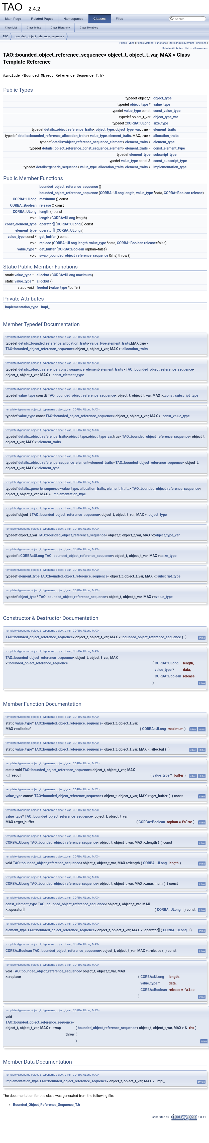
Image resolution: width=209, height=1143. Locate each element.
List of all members (196, 48)
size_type (160, 123)
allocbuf (43, 275)
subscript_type (164, 155)
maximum (47, 199)
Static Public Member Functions (187, 43)
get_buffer (47, 237)
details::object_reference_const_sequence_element (82, 148)
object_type (162, 98)
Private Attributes (172, 48)
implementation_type (169, 167)
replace (45, 243)
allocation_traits (166, 136)
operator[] (47, 224)
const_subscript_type (170, 161)
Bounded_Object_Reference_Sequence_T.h (46, 1105)
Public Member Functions (151, 43)
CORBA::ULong (139, 123)
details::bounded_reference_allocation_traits (52, 136)
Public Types (126, 43)
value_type (161, 104)
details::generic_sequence (56, 167)
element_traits (164, 129)
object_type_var (165, 117)
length (130, 193)
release (196, 193)
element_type (164, 142)
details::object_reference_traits (68, 129)
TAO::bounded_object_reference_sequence (39, 349)
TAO (5, 36)
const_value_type (166, 111)
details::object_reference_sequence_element (87, 142)
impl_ (45, 307)
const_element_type (169, 148)
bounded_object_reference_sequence (39, 36)
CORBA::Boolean (177, 193)
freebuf (42, 287)
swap (43, 255)
